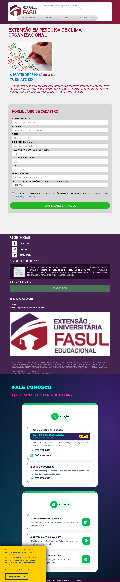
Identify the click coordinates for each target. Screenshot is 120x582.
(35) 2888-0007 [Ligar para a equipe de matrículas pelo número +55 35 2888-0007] (40, 449)
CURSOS (49, 17)
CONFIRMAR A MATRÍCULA (60, 205)
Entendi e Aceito (17, 576)
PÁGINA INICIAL (29, 17)
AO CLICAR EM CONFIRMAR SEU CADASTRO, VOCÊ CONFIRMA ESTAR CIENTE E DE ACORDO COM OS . (60, 195)
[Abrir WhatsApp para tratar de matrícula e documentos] (86, 522)
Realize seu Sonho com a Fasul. (46, 445)
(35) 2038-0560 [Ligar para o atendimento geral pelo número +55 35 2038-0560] (40, 478)
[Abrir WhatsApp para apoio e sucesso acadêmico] (86, 541)
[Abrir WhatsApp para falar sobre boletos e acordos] (86, 559)
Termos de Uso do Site (21, 298)
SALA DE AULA (86, 17)
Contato (66, 17)
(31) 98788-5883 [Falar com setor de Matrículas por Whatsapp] (40, 455)
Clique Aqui (60, 288)
